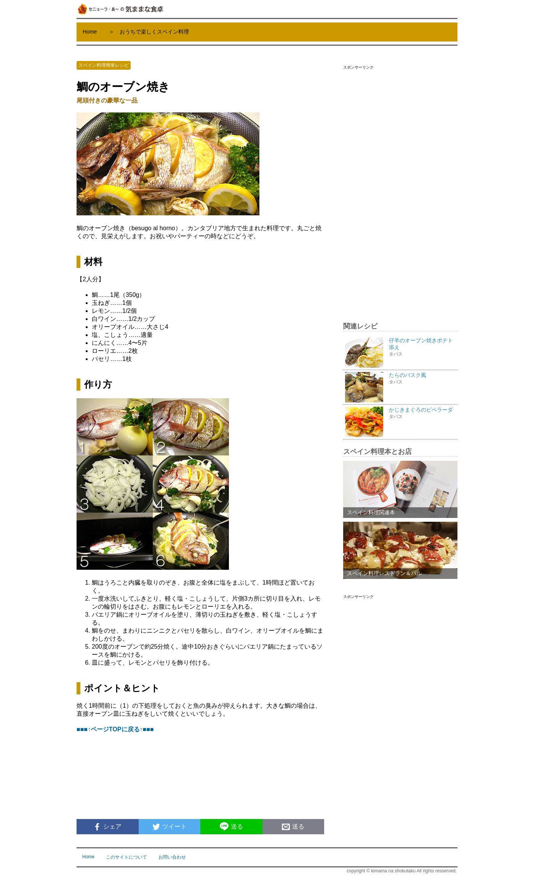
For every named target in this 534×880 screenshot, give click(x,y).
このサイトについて (126, 857)
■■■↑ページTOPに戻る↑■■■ (115, 729)
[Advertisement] (400, 188)
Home (90, 32)
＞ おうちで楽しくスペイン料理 (149, 32)
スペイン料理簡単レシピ (103, 65)
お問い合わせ (172, 857)
